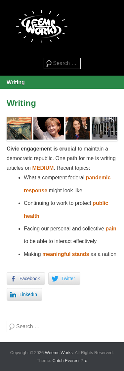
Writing (16, 82)
